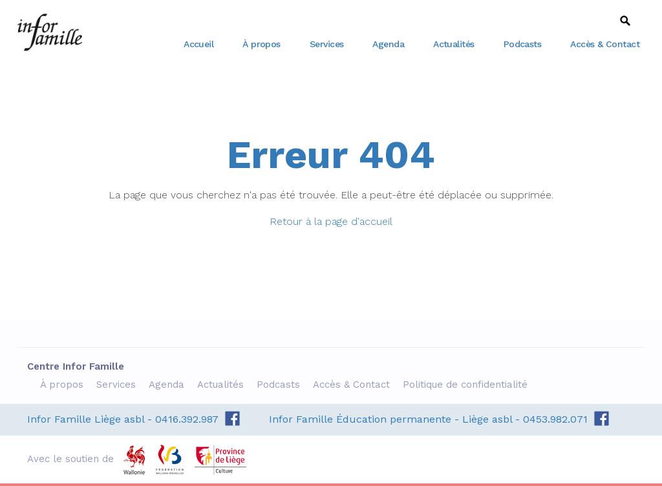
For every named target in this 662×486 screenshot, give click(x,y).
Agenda (388, 44)
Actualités (454, 44)
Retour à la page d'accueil (331, 221)
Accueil (198, 44)
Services (327, 44)
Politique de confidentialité (467, 384)
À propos (261, 44)
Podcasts (523, 44)
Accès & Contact (604, 44)
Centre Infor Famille (49, 32)
